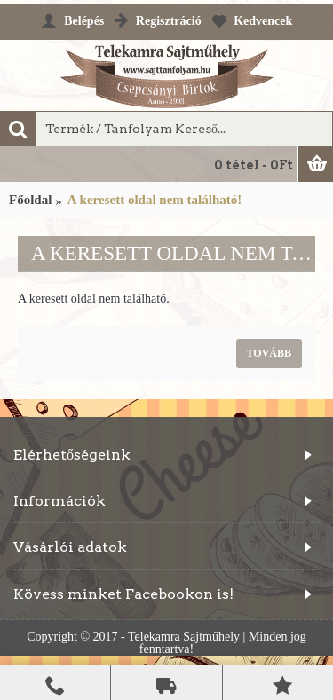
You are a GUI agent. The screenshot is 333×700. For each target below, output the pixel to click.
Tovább (269, 353)
